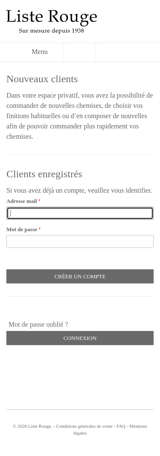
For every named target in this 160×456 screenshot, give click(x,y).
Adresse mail (21, 201)
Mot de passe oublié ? (38, 324)
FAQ (120, 426)
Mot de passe (21, 229)
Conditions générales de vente (84, 426)
